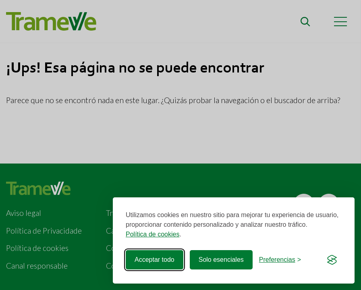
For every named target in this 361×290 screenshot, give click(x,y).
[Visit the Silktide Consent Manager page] (332, 259)
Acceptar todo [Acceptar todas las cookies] (154, 259)
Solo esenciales (221, 259)
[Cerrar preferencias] (280, 260)
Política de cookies (152, 234)
